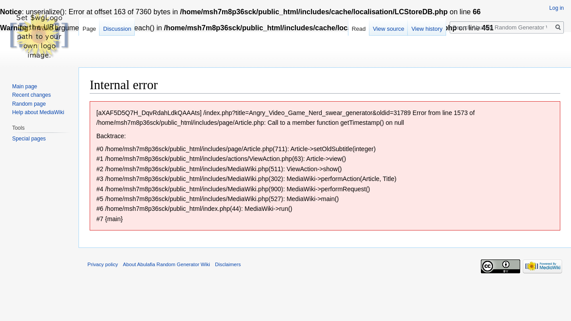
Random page (29, 104)
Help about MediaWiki (38, 112)
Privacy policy (102, 264)
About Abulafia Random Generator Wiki (166, 264)
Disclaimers (228, 264)
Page (89, 28)
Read (359, 28)
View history (427, 28)
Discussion (117, 28)
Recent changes (31, 95)
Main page (24, 86)
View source (389, 28)
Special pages (29, 139)
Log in (556, 8)
